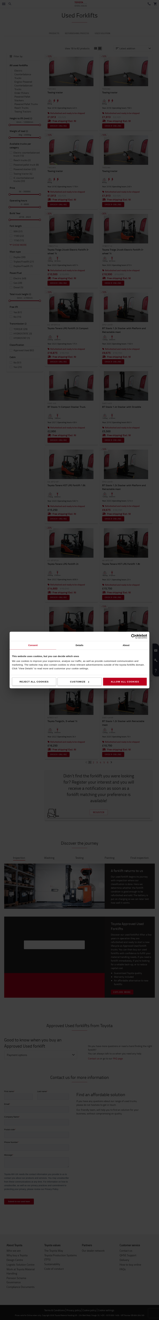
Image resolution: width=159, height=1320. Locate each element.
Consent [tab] (33, 645)
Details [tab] (79, 645)
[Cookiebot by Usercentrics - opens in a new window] (133, 636)
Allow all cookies (125, 681)
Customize (79, 681)
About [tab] (126, 645)
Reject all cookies (34, 681)
